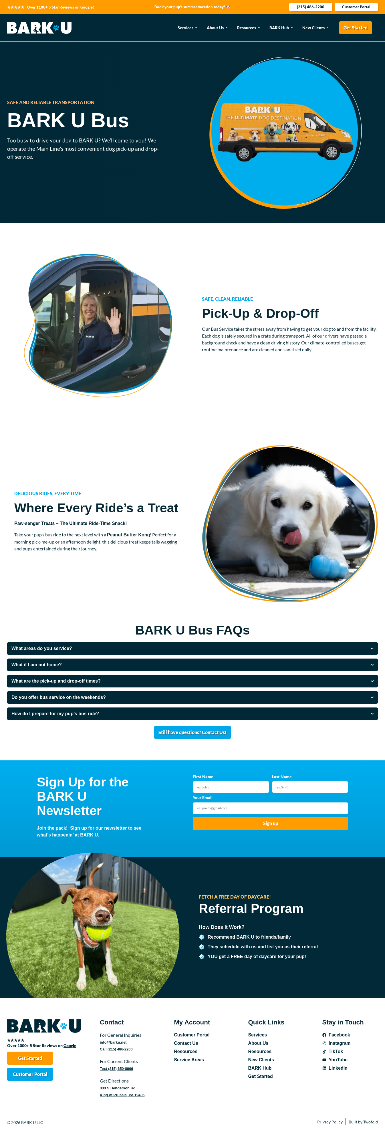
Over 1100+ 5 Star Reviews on (60, 7)
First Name (203, 777)
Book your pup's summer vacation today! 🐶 (192, 7)
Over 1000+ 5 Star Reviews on (41, 1045)
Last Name (282, 777)
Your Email (203, 798)
